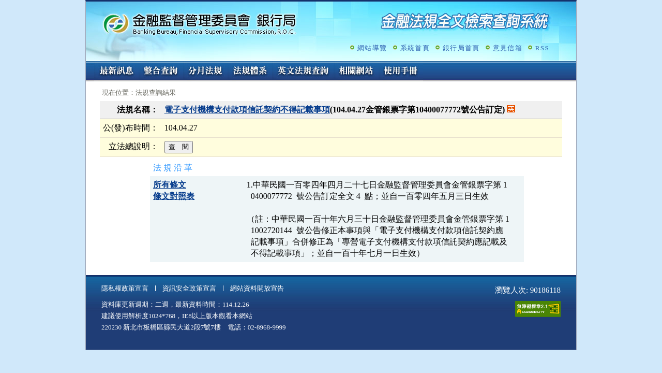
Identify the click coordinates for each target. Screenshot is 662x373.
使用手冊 (401, 71)
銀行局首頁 (461, 48)
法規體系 (250, 71)
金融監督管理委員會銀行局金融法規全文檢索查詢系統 (199, 23)
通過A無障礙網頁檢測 (538, 309)
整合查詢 (161, 71)
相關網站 (356, 71)
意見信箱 (507, 48)
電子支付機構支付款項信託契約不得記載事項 (247, 109)
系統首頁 (415, 48)
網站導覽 (372, 48)
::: (89, 65)
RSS (542, 48)
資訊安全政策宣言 (189, 288)
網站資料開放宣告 (257, 288)
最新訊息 (116, 71)
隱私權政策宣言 (124, 288)
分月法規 (205, 71)
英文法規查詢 (303, 71)
